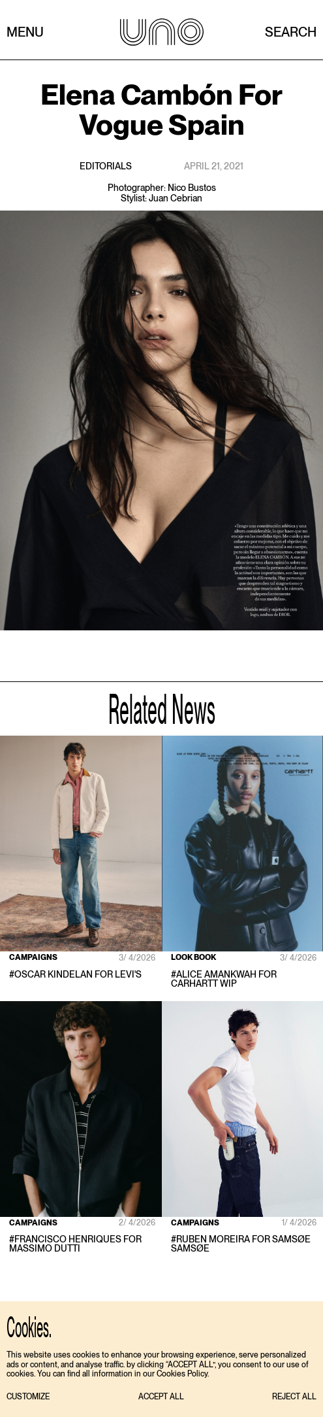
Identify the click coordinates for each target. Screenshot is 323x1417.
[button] (28, 1397)
